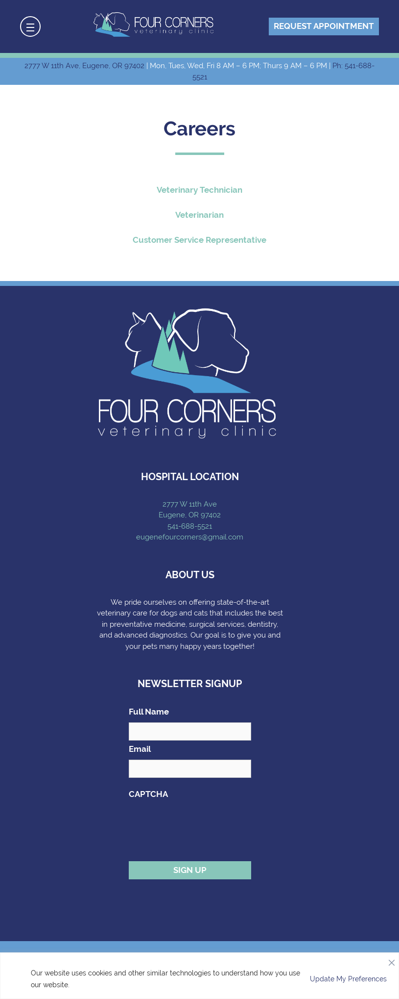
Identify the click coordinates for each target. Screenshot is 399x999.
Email (140, 749)
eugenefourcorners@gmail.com (189, 537)
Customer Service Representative (199, 240)
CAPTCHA (148, 794)
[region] (199, 975)
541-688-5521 (189, 526)
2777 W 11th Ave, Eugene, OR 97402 (84, 65)
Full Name (149, 712)
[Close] (392, 960)
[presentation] (203, 824)
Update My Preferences (348, 979)
